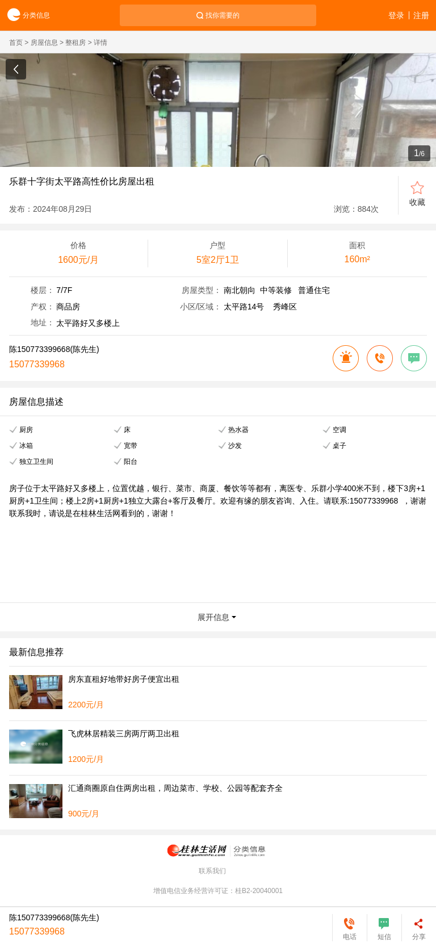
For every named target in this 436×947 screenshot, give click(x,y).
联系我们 (212, 871)
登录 (396, 15)
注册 (421, 15)
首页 (16, 43)
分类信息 (25, 16)
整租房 (75, 43)
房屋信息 (44, 43)
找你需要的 (223, 15)
